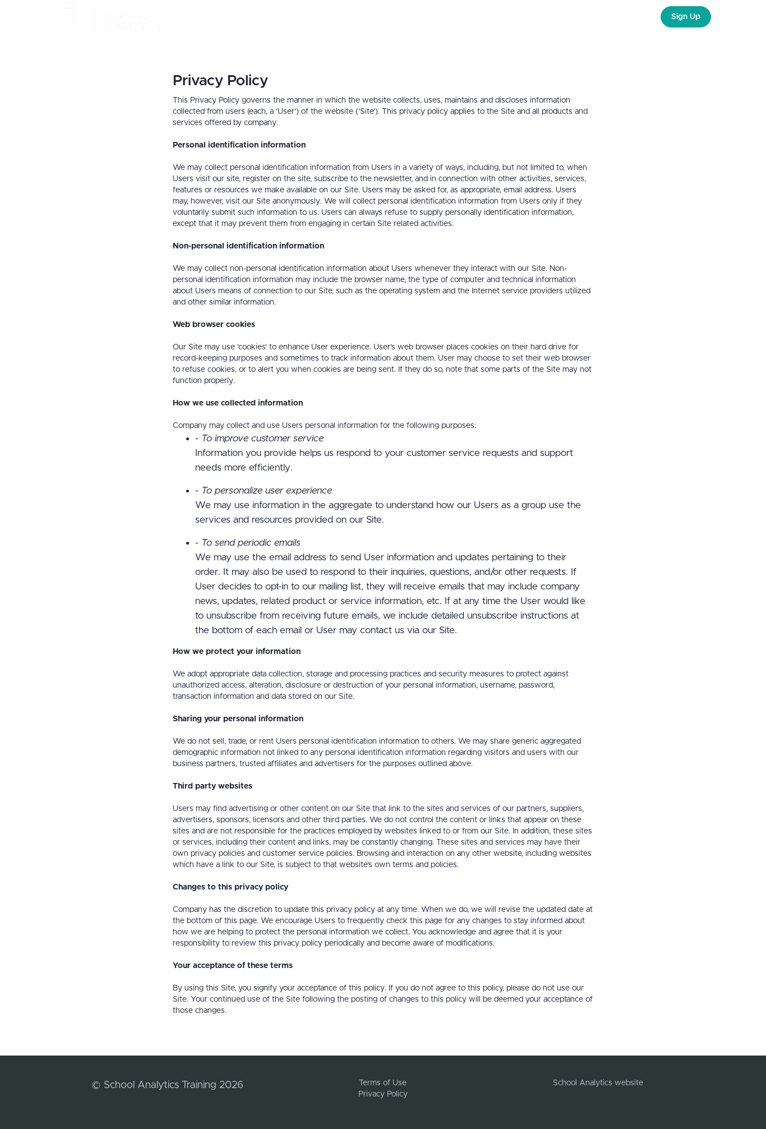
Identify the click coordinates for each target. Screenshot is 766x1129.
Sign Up (685, 17)
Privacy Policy (383, 1094)
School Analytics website (598, 1083)
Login (636, 16)
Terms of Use (383, 1083)
